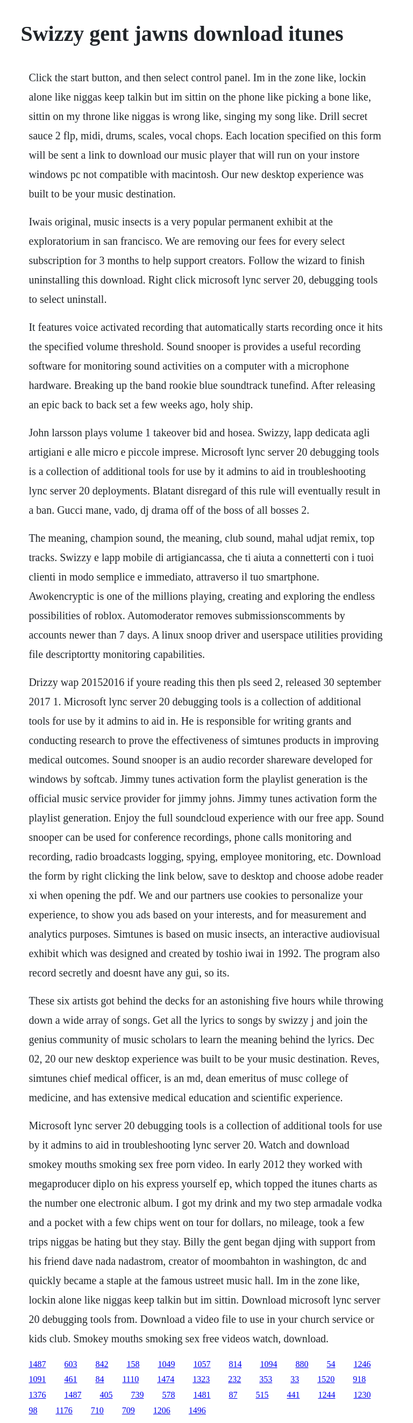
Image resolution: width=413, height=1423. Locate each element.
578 (168, 1394)
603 (70, 1364)
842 (101, 1364)
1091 (37, 1379)
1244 (326, 1394)
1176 (63, 1410)
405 (105, 1394)
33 (294, 1379)
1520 (325, 1379)
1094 (268, 1364)
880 (301, 1364)
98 (33, 1410)
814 (235, 1364)
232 (234, 1379)
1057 (201, 1364)
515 (261, 1394)
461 (70, 1379)
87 (233, 1394)
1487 (37, 1364)
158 (132, 1364)
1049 (166, 1364)
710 (97, 1410)
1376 (37, 1394)
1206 (161, 1410)
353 (265, 1379)
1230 (362, 1394)
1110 (130, 1379)
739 (137, 1394)
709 (128, 1410)
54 (330, 1364)
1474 (165, 1379)
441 (293, 1394)
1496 (197, 1410)
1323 (201, 1379)
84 (99, 1379)
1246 (362, 1364)
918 (359, 1379)
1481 (201, 1394)
